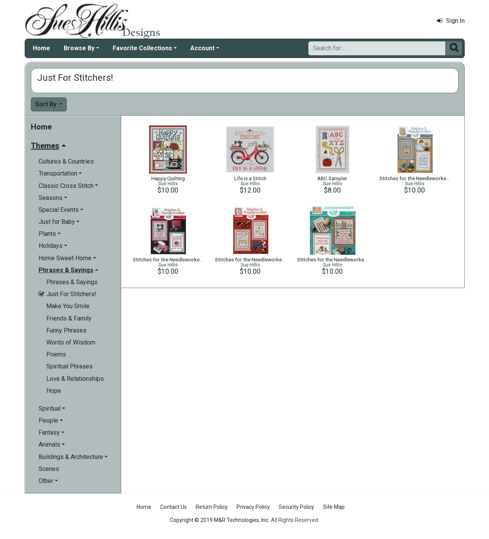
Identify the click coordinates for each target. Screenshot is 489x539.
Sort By (46, 104)
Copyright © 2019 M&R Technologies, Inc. (219, 520)
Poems (56, 354)
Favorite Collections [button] (142, 48)
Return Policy (212, 507)
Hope (53, 390)
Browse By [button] (79, 48)
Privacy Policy (253, 507)
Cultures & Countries (66, 161)
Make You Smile (68, 306)
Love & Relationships (75, 378)
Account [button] (202, 48)
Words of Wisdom (70, 342)
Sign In (451, 20)
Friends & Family (68, 318)
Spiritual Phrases (69, 366)
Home (41, 48)
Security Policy (296, 507)
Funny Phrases (66, 330)
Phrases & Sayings (72, 282)
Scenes (49, 468)
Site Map (334, 507)
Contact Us (173, 507)
